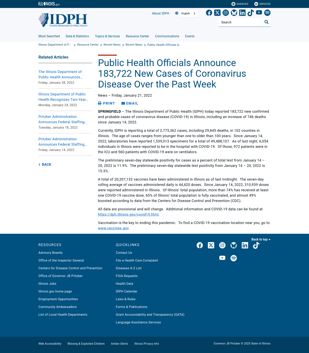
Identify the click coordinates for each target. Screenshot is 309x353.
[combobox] (188, 13)
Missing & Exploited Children (86, 343)
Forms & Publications (131, 307)
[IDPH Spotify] (233, 258)
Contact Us (124, 253)
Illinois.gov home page (55, 291)
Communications (167, 36)
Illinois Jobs (47, 284)
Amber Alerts (119, 343)
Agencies (239, 4)
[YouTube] (259, 13)
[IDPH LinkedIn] (245, 246)
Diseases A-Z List (129, 268)
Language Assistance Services (138, 322)
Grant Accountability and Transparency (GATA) (150, 314)
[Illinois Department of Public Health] (55, 44)
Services (262, 4)
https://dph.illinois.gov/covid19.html (128, 214)
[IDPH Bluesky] (233, 246)
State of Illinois (261, 343)
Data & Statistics (77, 36)
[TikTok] (251, 13)
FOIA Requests (127, 276)
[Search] (244, 22)
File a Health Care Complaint (137, 260)
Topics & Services (107, 36)
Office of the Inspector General (61, 260)
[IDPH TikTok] (256, 246)
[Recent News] (112, 44)
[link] (209, 13)
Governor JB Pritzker (227, 343)
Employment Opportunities (58, 299)
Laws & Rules (125, 299)
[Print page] (106, 103)
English (185, 13)
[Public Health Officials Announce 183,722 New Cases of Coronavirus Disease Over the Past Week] (164, 44)
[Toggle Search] (267, 22)
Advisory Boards (50, 253)
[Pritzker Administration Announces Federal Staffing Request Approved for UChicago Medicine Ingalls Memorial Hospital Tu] (65, 122)
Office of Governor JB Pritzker (60, 276)
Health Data (124, 284)
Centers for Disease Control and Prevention (70, 268)
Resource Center (137, 36)
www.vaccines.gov (113, 228)
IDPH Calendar (126, 291)
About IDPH (160, 13)
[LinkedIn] (242, 13)
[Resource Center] (88, 44)
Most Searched (49, 36)
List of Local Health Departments (62, 314)
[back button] (44, 164)
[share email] (129, 103)
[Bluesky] (234, 13)
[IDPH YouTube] (222, 258)
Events (190, 36)
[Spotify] (267, 13)
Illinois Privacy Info (146, 343)
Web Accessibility (49, 343)
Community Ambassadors (57, 307)
